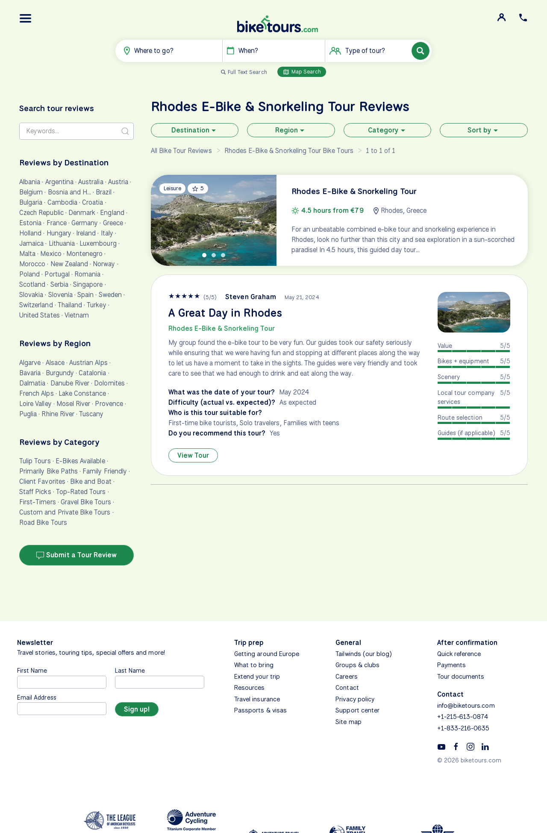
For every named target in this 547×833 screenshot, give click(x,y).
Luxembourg (98, 243)
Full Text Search (247, 72)
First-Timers (37, 501)
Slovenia (60, 294)
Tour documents (461, 676)
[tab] (204, 255)
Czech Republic (41, 212)
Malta (27, 253)
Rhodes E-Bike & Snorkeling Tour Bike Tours (288, 150)
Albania (29, 181)
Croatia (92, 202)
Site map (348, 722)
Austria (118, 181)
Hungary (59, 233)
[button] (25, 18)
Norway (104, 263)
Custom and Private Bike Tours (64, 512)
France (57, 222)
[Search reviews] (76, 131)
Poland (29, 274)
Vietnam (77, 315)
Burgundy (60, 372)
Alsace (55, 362)
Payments (451, 665)
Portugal (56, 274)
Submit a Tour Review (76, 555)
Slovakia (31, 294)
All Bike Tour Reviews (181, 150)
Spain (85, 294)
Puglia (28, 413)
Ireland (86, 233)
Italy (107, 233)
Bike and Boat (91, 481)
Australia (90, 181)
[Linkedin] (485, 746)
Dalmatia (32, 383)
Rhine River (57, 413)
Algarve (30, 362)
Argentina (59, 181)
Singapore (88, 284)
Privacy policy (354, 699)
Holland (30, 233)
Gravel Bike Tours (86, 501)
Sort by (484, 130)
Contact (347, 687)
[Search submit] (125, 131)
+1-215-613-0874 (462, 716)
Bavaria (30, 372)
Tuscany (91, 413)
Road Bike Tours (43, 522)
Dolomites (109, 383)
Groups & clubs (357, 665)
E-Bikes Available (80, 460)
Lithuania (62, 243)
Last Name (130, 670)
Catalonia (92, 372)
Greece (113, 222)
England (112, 212)
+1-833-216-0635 (463, 728)
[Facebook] (456, 746)
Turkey (96, 304)
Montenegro (84, 253)
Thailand (70, 304)
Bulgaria (30, 202)
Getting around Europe (266, 654)
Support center (357, 710)
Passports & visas (260, 710)
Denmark (81, 212)
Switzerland (36, 304)
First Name (32, 670)
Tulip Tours (35, 460)
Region (290, 130)
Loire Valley (35, 403)
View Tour (193, 455)
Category (387, 130)
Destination (194, 130)
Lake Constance (82, 393)
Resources (249, 687)
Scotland (32, 284)
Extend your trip (257, 676)
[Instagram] (470, 746)
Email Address (36, 697)
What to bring (254, 665)
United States (39, 315)
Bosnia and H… (69, 192)
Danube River (70, 383)
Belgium (31, 192)
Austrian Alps (88, 362)
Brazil (103, 192)
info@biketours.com (466, 705)
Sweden (110, 294)
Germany (84, 222)
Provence (109, 403)
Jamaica (31, 243)
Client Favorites (42, 481)
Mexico (50, 253)
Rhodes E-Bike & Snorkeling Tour (221, 328)
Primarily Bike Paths (48, 471)
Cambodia (62, 202)
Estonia (30, 222)
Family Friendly (104, 471)
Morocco (32, 263)
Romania (87, 274)
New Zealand (69, 263)
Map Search (301, 72)
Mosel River (73, 403)
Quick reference (459, 654)
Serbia (59, 284)
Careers (346, 676)
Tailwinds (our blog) (363, 654)
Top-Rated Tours (81, 491)
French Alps (36, 393)
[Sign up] (137, 709)
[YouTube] (441, 746)
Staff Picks (35, 491)
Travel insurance (257, 699)
